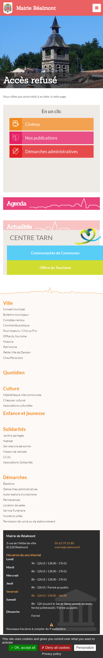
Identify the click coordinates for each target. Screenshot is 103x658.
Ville (8, 303)
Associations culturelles (17, 405)
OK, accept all (23, 647)
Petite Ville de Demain (17, 352)
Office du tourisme (15, 336)
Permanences (11, 500)
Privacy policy (51, 653)
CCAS (7, 457)
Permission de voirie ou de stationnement (29, 521)
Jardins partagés (13, 435)
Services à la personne (17, 446)
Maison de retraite (15, 451)
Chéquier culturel (14, 400)
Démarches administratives (20, 489)
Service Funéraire (14, 510)
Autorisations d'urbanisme (20, 494)
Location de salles (14, 505)
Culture (11, 388)
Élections (8, 483)
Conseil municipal (14, 309)
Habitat (8, 441)
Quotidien (14, 372)
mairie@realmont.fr (67, 547)
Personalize (85, 647)
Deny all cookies (56, 647)
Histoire (8, 341)
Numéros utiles (12, 516)
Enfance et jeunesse (24, 413)
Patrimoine (10, 347)
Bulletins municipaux (16, 314)
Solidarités (14, 429)
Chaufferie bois (13, 357)
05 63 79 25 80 (64, 543)
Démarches (15, 477)
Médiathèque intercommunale (22, 395)
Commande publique (16, 325)
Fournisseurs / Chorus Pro (20, 330)
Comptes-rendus (13, 320)
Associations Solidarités (18, 462)
